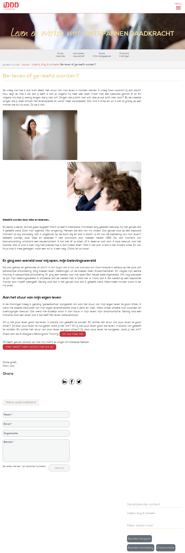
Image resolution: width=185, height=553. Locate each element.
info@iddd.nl (10, 502)
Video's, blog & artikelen (45, 64)
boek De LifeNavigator (64, 468)
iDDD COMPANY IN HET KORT (44, 547)
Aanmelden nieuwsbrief (79, 55)
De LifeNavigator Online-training (66, 476)
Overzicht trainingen (124, 55)
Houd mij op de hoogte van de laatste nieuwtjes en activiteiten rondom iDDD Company (160, 510)
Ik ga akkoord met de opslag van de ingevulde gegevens (160, 523)
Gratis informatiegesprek (102, 55)
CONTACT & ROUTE (67, 547)
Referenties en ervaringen (112, 481)
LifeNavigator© (153, 150)
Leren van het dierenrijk (162, 210)
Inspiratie (170, 141)
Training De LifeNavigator (66, 454)
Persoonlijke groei (154, 159)
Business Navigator (155, 123)
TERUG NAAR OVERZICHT (21, 344)
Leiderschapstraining (109, 475)
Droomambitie (152, 141)
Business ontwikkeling (156, 132)
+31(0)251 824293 (22, 547)
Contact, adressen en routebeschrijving (16, 456)
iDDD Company (105, 459)
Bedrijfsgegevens (106, 454)
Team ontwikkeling (154, 168)
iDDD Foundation (107, 464)
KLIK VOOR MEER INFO (93, 275)
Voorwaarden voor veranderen (154, 179)
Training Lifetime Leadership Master (67, 461)
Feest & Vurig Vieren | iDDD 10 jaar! (167, 230)
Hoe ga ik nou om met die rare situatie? (167, 253)
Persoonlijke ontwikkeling (111, 470)
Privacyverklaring (107, 486)
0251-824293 (11, 499)
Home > (26, 64)
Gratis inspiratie (60, 55)
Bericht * (33, 392)
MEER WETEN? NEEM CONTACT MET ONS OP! (29, 288)
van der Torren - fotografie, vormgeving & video (17, 520)
